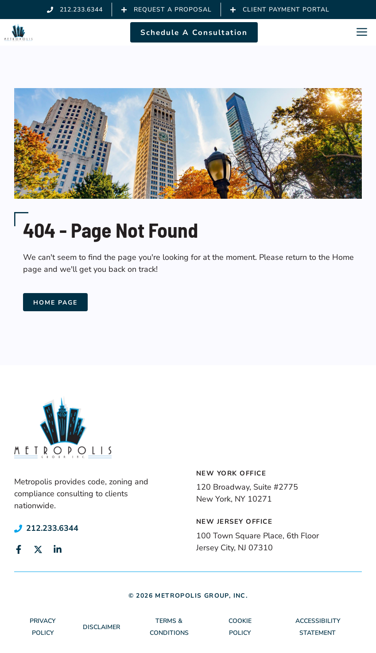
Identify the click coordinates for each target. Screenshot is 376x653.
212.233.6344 (52, 528)
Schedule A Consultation (194, 32)
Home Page (55, 302)
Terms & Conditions (169, 627)
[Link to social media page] (18, 549)
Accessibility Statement (317, 627)
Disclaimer (101, 627)
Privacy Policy (42, 627)
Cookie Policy (240, 627)
